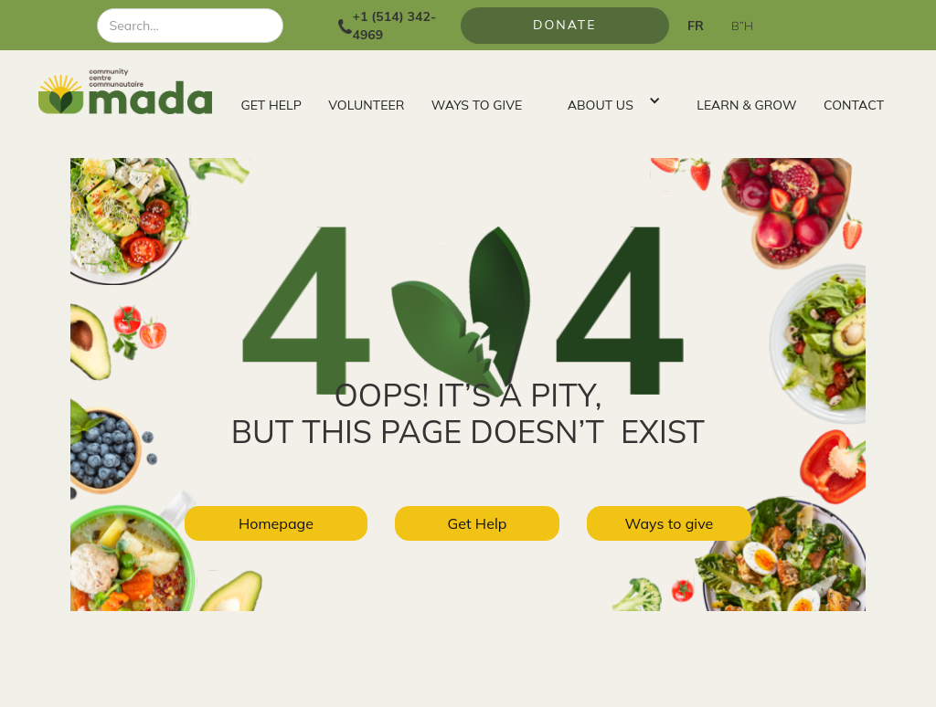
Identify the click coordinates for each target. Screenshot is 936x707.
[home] (133, 91)
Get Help (477, 523)
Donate (565, 24)
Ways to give (669, 523)
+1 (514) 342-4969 (394, 25)
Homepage (276, 523)
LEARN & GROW (746, 105)
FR (695, 25)
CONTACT (854, 105)
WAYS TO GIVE (476, 105)
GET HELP (271, 105)
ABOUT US (600, 105)
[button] (609, 100)
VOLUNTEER (366, 105)
